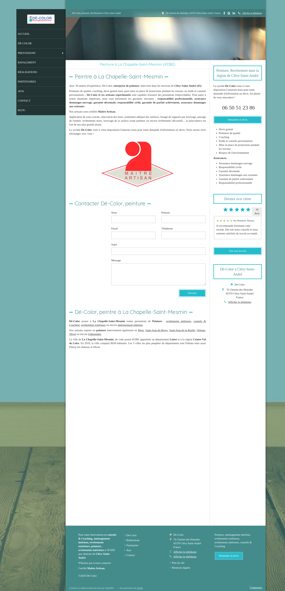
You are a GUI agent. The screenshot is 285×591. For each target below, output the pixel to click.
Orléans (201, 330)
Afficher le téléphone (252, 13)
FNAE (140, 588)
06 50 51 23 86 (238, 108)
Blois (141, 330)
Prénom (165, 212)
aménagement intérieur (130, 325)
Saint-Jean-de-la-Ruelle (182, 330)
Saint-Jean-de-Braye (156, 330)
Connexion (256, 587)
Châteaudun (94, 334)
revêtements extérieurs (93, 325)
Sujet (114, 244)
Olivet (72, 334)
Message (116, 260)
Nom (114, 212)
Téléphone (167, 228)
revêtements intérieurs (178, 321)
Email (114, 228)
